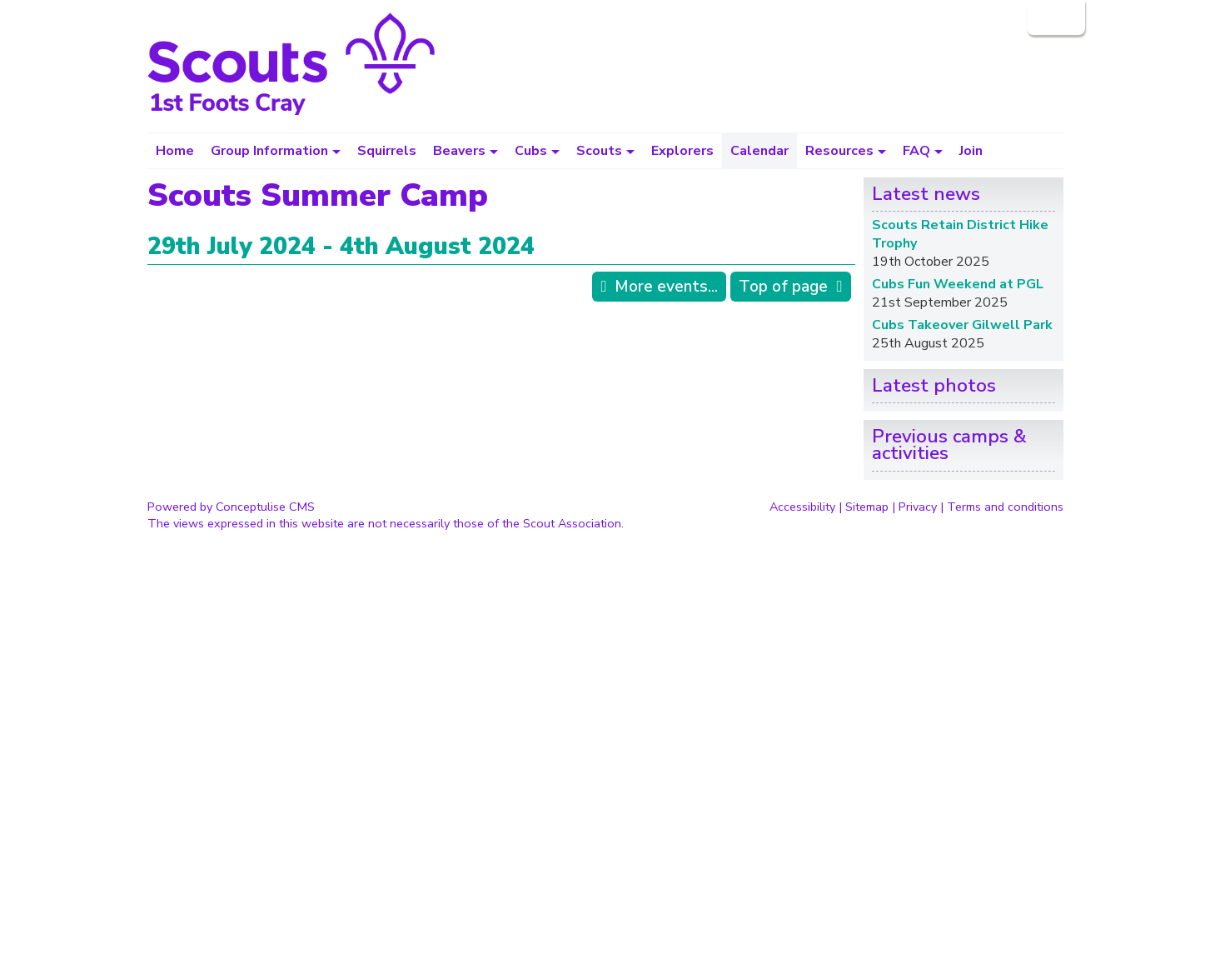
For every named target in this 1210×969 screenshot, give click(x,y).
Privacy (918, 506)
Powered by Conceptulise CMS (231, 506)
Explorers (682, 151)
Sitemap (867, 506)
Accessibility (802, 506)
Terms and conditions (1005, 506)
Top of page (783, 286)
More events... (666, 286)
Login (1054, 17)
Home (175, 151)
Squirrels (386, 151)
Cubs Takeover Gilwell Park (962, 325)
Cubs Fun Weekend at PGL (957, 284)
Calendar (759, 151)
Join (971, 151)
